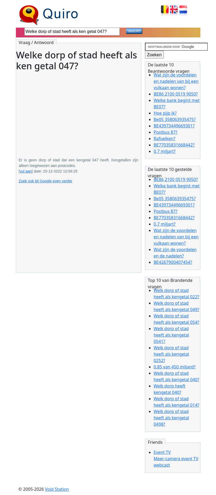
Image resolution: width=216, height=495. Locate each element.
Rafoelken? (164, 138)
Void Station (57, 489)
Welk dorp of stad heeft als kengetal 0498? (171, 417)
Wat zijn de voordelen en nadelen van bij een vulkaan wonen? (176, 81)
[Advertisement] (78, 110)
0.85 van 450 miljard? (175, 367)
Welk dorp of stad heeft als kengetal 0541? (171, 335)
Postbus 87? (166, 132)
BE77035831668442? (174, 145)
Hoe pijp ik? (165, 113)
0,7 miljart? (164, 151)
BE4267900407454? (173, 262)
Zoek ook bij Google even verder (45, 181)
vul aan (26, 171)
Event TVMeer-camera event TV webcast (176, 458)
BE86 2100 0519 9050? (176, 94)
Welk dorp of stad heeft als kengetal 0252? (171, 354)
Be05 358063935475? (175, 119)
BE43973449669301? (174, 126)
